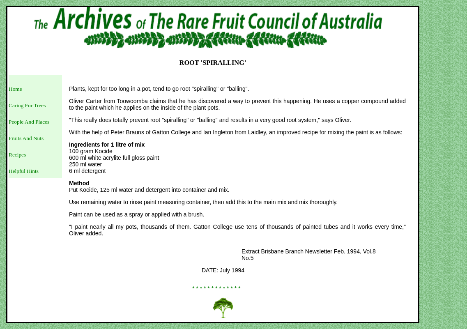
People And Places (29, 122)
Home (15, 89)
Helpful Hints (24, 171)
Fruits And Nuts (26, 138)
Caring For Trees (27, 105)
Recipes (17, 155)
